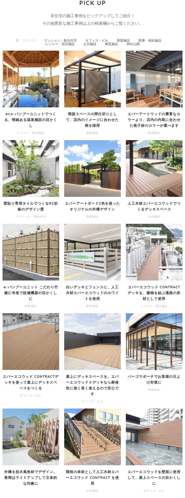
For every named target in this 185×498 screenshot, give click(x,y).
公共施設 (89, 44)
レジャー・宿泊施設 (60, 44)
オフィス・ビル (96, 40)
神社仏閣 (133, 44)
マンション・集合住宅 (60, 40)
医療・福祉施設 (149, 40)
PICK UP (29, 40)
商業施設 (123, 40)
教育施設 (111, 44)
